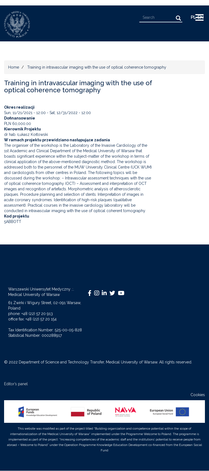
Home (13, 67)
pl (193, 17)
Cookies (197, 395)
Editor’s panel (16, 384)
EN (201, 17)
